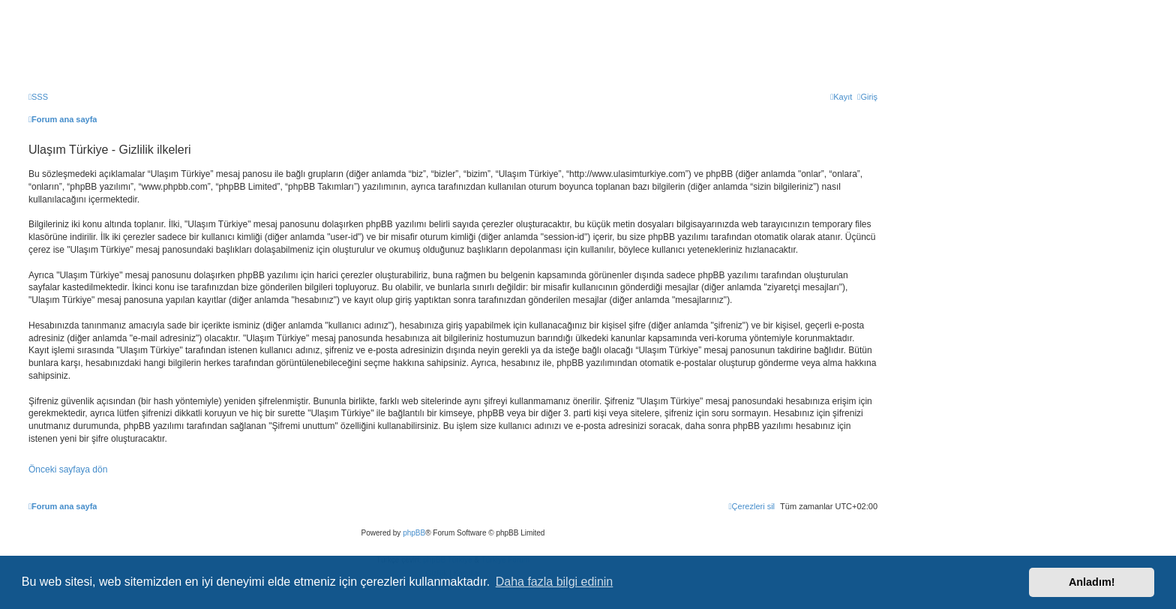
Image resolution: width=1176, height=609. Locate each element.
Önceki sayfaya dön (67, 469)
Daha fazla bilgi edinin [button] (555, 581)
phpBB (414, 533)
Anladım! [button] (1092, 582)
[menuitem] (38, 97)
